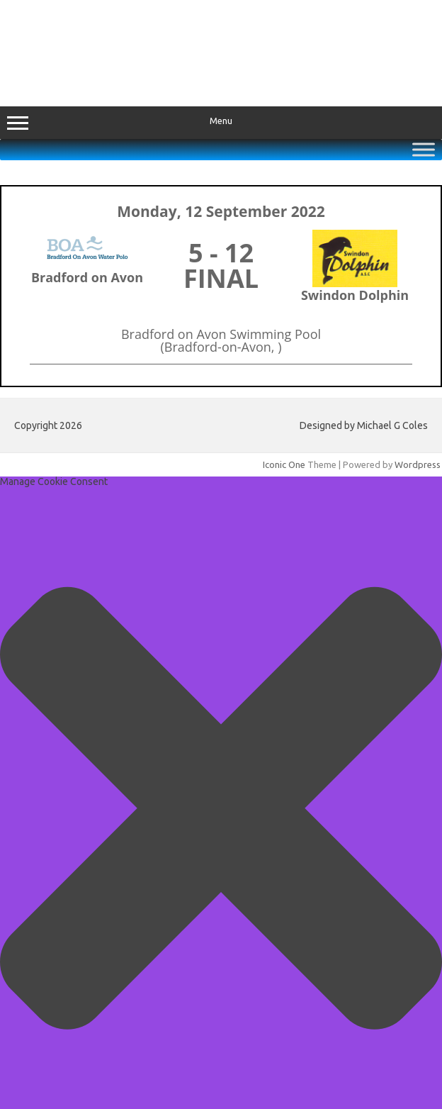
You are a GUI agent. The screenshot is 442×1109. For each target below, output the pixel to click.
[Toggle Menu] (423, 149)
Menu (221, 123)
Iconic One (284, 464)
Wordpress (418, 464)
